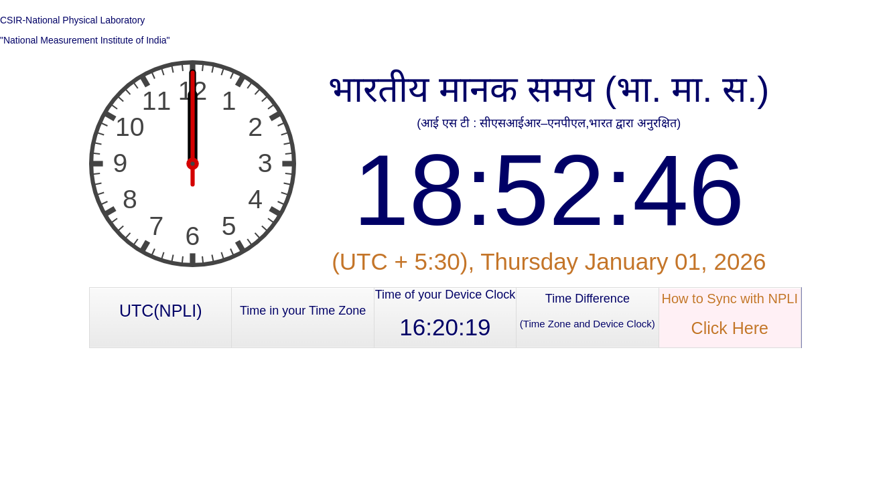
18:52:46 (548, 190)
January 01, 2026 (675, 261)
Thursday (529, 261)
